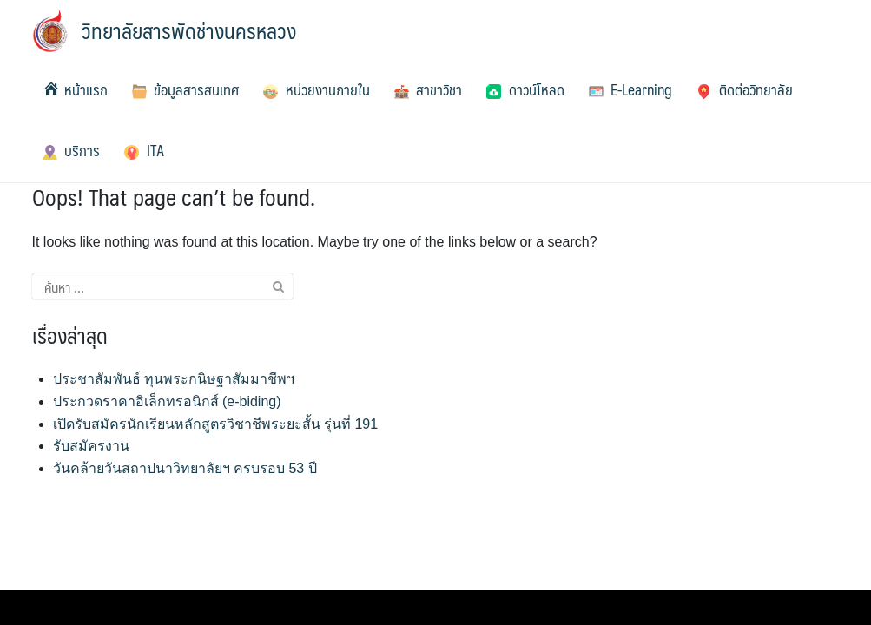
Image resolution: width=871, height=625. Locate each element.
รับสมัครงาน (91, 445)
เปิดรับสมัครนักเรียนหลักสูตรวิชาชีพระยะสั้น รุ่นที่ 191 (216, 424)
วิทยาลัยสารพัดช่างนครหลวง (189, 30)
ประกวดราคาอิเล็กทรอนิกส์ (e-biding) (167, 401)
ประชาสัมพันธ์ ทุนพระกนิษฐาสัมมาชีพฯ (173, 379)
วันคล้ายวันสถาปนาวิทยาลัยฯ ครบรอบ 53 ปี (185, 468)
